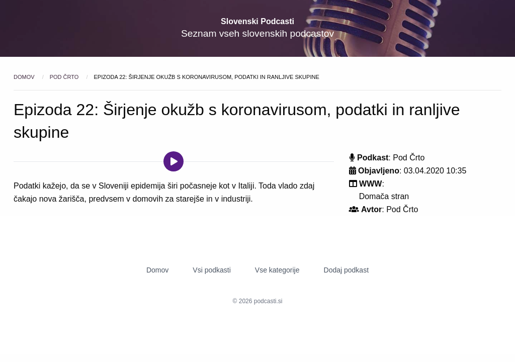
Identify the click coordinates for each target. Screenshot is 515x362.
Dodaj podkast (346, 270)
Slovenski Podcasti (257, 21)
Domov (25, 77)
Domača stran (384, 196)
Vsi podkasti (211, 270)
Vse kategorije (277, 270)
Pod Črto (65, 77)
